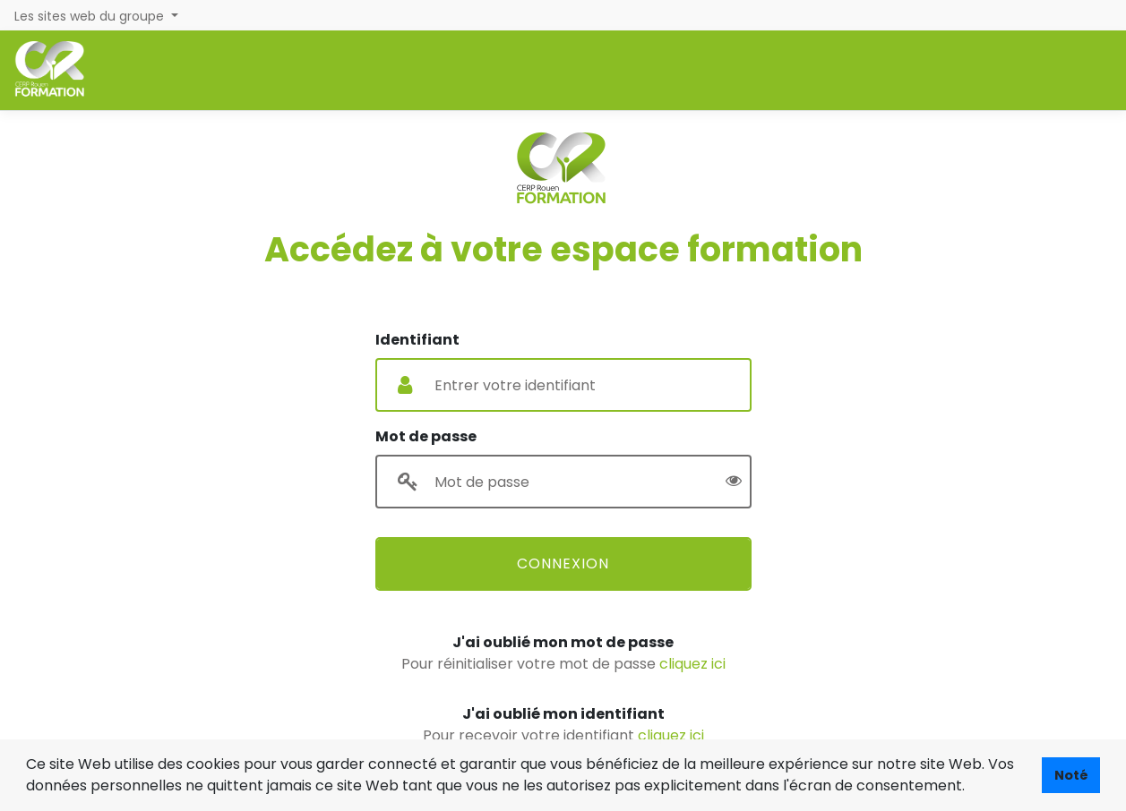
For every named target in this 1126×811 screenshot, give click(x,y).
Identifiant (417, 339)
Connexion (563, 563)
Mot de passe (426, 436)
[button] (971, 787)
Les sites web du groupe (91, 16)
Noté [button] (1071, 775)
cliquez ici (692, 663)
